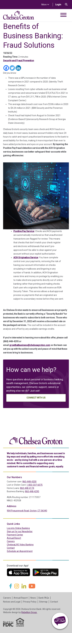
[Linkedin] (18, 68)
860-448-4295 (32, 491)
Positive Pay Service (23, 231)
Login (59, 4)
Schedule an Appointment (20, 551)
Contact (11, 548)
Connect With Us (36, 397)
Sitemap (43, 601)
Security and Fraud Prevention (18, 60)
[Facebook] (6, 68)
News (33, 598)
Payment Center (21, 534)
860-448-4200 (29, 481)
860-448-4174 (27, 488)
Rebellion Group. (29, 612)
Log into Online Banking (25, 528)
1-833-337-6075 (34, 485)
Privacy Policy (29, 601)
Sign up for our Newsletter (20, 531)
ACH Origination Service (25, 257)
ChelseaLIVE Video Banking (20, 544)
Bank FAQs (43, 598)
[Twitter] (12, 68)
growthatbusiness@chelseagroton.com (29, 345)
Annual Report (14, 538)
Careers (11, 541)
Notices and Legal (11, 601)
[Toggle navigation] (63, 15)
